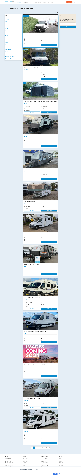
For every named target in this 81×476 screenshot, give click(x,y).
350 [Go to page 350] (47, 448)
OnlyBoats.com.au (44, 458)
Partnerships (61, 465)
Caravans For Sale (8, 458)
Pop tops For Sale (8, 459)
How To (24, 462)
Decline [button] (59, 473)
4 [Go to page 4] (40, 448)
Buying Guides (25, 461)
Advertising (61, 464)
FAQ (60, 458)
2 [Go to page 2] (36, 448)
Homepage (6, 6)
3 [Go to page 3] (38, 448)
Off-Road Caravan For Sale (9, 462)
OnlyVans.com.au (44, 459)
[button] (13, 19)
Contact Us (61, 462)
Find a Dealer (25, 458)
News (24, 464)
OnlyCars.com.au (44, 461)
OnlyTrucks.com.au (44, 462)
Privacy (60, 461)
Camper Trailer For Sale (9, 465)
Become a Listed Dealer (27, 459)
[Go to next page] (49, 448)
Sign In (75, 2)
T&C (60, 459)
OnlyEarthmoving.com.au (45, 464)
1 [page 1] (34, 448)
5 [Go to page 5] (42, 448)
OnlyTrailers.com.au (44, 465)
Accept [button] (55, 473)
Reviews (24, 465)
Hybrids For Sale (7, 464)
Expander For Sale (8, 461)
